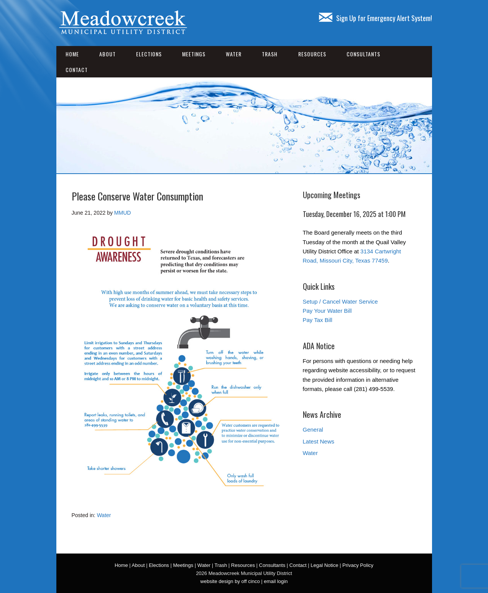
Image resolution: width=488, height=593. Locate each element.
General (313, 429)
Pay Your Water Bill (327, 310)
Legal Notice (324, 565)
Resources (312, 54)
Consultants (363, 54)
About (107, 54)
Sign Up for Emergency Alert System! (375, 18)
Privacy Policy (357, 565)
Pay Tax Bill (317, 320)
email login (276, 581)
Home (72, 54)
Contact (77, 70)
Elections (149, 54)
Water (234, 54)
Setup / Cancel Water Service (340, 301)
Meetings (193, 54)
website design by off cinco (230, 581)
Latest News (319, 441)
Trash (270, 54)
